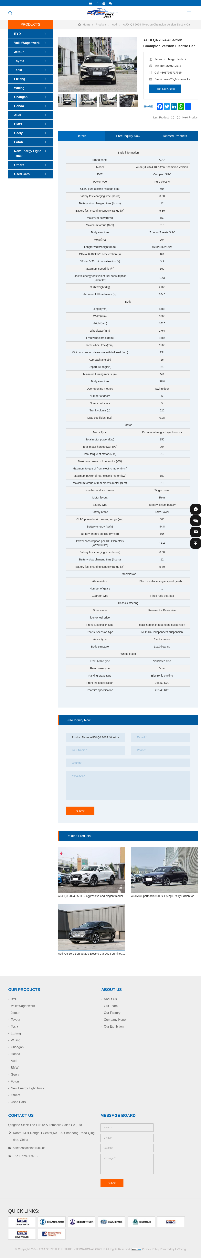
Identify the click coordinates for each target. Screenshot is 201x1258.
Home (86, 24)
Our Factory (112, 1012)
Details (81, 136)
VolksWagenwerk (27, 43)
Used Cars (22, 174)
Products (101, 24)
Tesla (18, 70)
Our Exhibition (114, 1026)
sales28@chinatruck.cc (178, 79)
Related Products (175, 136)
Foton (18, 142)
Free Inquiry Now (128, 136)
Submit (80, 811)
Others (19, 165)
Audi (115, 24)
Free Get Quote (165, 88)
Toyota (19, 61)
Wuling (19, 88)
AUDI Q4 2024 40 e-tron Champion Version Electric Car (157, 24)
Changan (20, 97)
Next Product (190, 117)
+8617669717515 (170, 65)
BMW (18, 124)
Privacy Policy (150, 1249)
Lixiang (19, 79)
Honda (19, 106)
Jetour (19, 52)
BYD (17, 33)
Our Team (111, 1006)
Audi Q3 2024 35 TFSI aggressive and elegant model (90, 896)
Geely (18, 133)
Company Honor (115, 1019)
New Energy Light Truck (27, 153)
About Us (110, 999)
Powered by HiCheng (173, 1249)
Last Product (161, 117)
